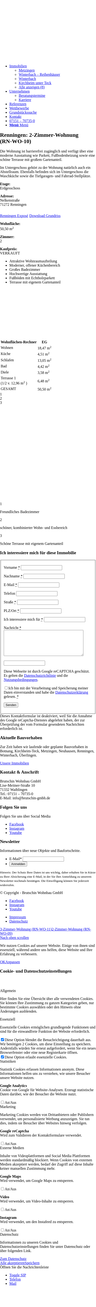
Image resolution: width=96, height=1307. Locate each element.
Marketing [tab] (8, 1112)
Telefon (9, 593)
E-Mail (10, 585)
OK (2, 967)
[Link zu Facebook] (16, 829)
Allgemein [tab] (8, 996)
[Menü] (18, 125)
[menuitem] (52, 76)
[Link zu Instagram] (16, 833)
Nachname (13, 576)
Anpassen (12, 967)
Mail (12, 1288)
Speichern (32, 1268)
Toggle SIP (17, 1280)
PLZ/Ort (11, 611)
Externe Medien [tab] (12, 1153)
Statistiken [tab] (8, 1066)
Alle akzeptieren (12, 1268)
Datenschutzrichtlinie (40, 680)
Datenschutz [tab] (9, 1239)
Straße (10, 602)
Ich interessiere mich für (23, 619)
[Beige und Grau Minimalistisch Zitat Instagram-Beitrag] (35, 58)
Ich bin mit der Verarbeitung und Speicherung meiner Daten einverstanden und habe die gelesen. (46, 697)
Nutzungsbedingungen (20, 685)
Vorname (12, 567)
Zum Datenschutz (13, 1264)
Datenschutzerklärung (71, 697)
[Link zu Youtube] (15, 838)
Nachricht (12, 628)
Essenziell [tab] (7, 1024)
